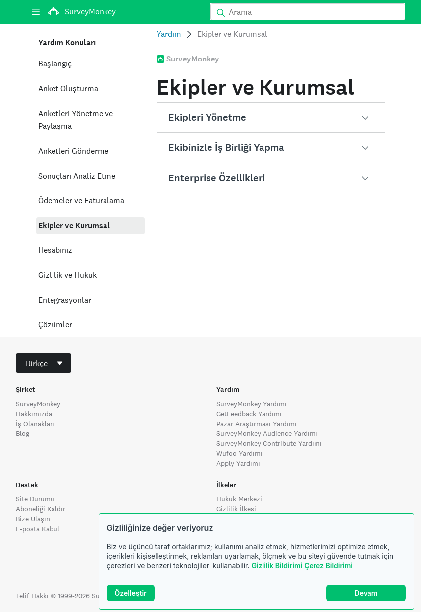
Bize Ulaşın (33, 518)
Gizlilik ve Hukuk (67, 275)
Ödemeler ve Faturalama (81, 200)
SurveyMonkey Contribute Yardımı (269, 443)
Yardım (169, 34)
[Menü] (35, 12)
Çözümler (55, 324)
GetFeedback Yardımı (249, 413)
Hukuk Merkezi (239, 498)
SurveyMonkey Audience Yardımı (266, 433)
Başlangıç (55, 64)
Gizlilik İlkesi (236, 508)
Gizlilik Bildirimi (276, 565)
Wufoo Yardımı (239, 453)
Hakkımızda (34, 413)
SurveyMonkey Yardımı (251, 403)
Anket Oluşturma (68, 88)
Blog (22, 433)
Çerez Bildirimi (328, 565)
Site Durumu (35, 498)
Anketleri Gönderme (73, 151)
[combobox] (43, 363)
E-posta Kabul (37, 528)
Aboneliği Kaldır (40, 508)
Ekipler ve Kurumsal (74, 225)
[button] (271, 117)
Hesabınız (55, 250)
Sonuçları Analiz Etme (76, 176)
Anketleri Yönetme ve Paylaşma (75, 119)
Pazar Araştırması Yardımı (256, 423)
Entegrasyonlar (64, 300)
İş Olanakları (35, 423)
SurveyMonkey (38, 403)
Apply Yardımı (238, 463)
